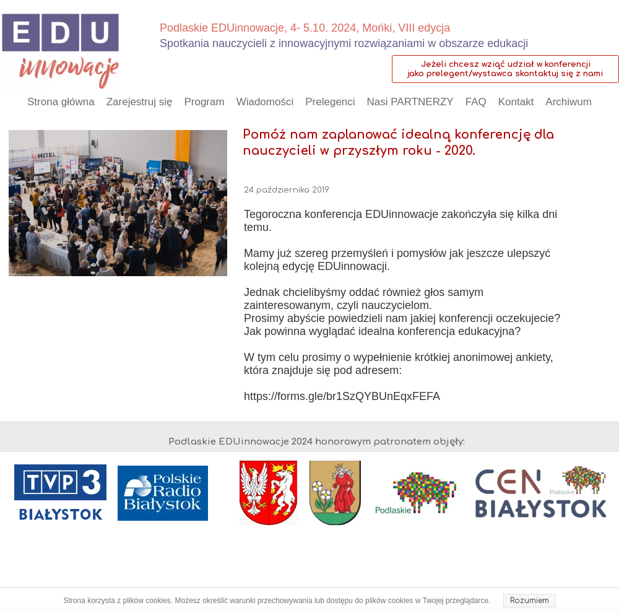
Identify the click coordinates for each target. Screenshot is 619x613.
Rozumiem (529, 600)
